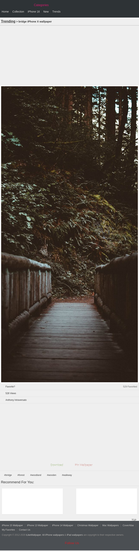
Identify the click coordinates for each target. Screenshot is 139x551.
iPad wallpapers (75, 535)
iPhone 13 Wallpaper (37, 525)
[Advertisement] (69, 55)
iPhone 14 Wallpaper (62, 525)
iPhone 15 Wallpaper (12, 525)
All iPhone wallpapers (53, 535)
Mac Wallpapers (110, 525)
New (46, 11)
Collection (18, 11)
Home (5, 11)
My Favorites (8, 530)
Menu (135, 12)
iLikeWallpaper (33, 535)
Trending (8, 21)
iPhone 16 (34, 11)
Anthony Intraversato (16, 400)
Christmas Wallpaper (87, 525)
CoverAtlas (128, 525)
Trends (56, 11)
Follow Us (72, 543)
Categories (41, 5)
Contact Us (24, 530)
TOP (133, 519)
